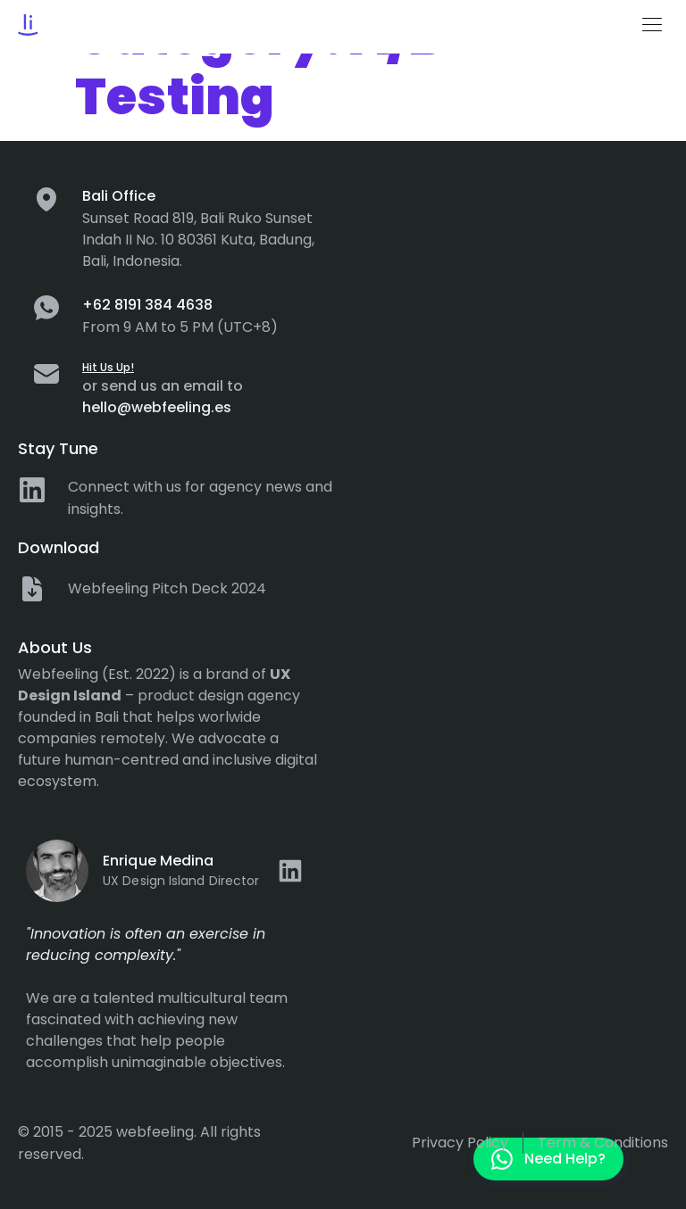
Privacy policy (460, 1142)
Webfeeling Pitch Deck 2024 (167, 588)
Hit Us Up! (108, 367)
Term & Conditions (603, 1142)
